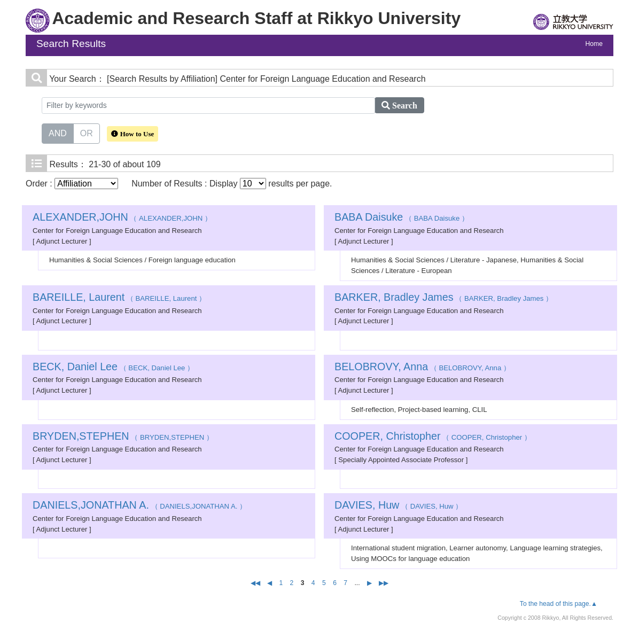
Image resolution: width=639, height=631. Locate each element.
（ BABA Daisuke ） (401, 218)
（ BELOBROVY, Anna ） (422, 368)
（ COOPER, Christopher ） (432, 437)
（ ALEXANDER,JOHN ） (122, 218)
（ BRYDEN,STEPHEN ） (123, 437)
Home (594, 44)
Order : (72, 183)
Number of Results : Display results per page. (231, 183)
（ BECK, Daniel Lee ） (113, 368)
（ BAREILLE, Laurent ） (119, 298)
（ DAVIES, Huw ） (398, 506)
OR (86, 132)
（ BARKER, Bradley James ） (443, 298)
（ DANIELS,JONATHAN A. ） (139, 506)
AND (58, 132)
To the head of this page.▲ (558, 603)
